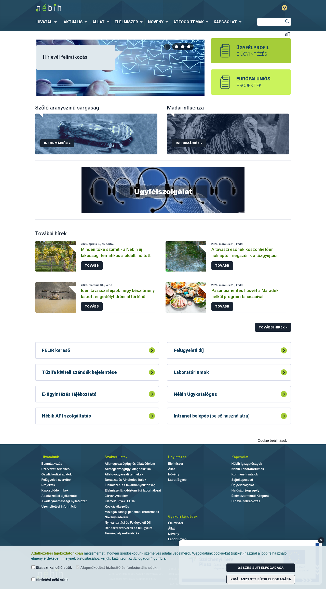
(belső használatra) (212, 416)
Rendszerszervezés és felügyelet (128, 528)
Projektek (48, 485)
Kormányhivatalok (245, 474)
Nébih (108, 8)
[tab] (176, 46)
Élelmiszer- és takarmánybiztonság (130, 485)
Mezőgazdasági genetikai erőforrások (132, 512)
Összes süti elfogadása (260, 568)
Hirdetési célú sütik (50, 580)
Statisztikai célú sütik (51, 567)
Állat (171, 469)
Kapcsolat (240, 457)
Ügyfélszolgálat (243, 485)
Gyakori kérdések (182, 516)
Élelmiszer (175, 463)
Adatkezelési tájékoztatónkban (57, 553)
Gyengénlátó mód (284, 7)
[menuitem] (47, 22)
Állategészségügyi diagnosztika (128, 469)
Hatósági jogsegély (245, 490)
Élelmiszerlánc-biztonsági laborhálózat (133, 490)
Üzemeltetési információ (59, 506)
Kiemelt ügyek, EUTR (120, 501)
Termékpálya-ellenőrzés (122, 533)
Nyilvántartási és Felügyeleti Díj (128, 522)
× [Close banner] (321, 540)
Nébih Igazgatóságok (247, 463)
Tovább (92, 265)
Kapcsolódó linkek (55, 490)
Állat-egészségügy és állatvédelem (130, 463)
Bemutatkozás (52, 463)
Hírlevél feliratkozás (65, 57)
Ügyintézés (177, 457)
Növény (173, 474)
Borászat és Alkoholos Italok (125, 480)
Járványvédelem (116, 496)
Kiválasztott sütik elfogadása (260, 579)
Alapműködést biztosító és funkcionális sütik (116, 567)
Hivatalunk (50, 457)
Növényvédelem (116, 517)
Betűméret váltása (287, 34)
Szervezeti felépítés (56, 469)
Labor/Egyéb (177, 480)
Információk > (57, 143)
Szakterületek (116, 457)
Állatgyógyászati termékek (124, 474)
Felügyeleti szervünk (57, 480)
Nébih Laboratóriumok (248, 469)
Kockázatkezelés (117, 506)
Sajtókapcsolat (242, 480)
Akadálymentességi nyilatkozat (64, 501)
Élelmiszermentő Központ (250, 496)
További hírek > (273, 327)
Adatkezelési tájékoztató (59, 496)
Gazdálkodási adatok (57, 474)
